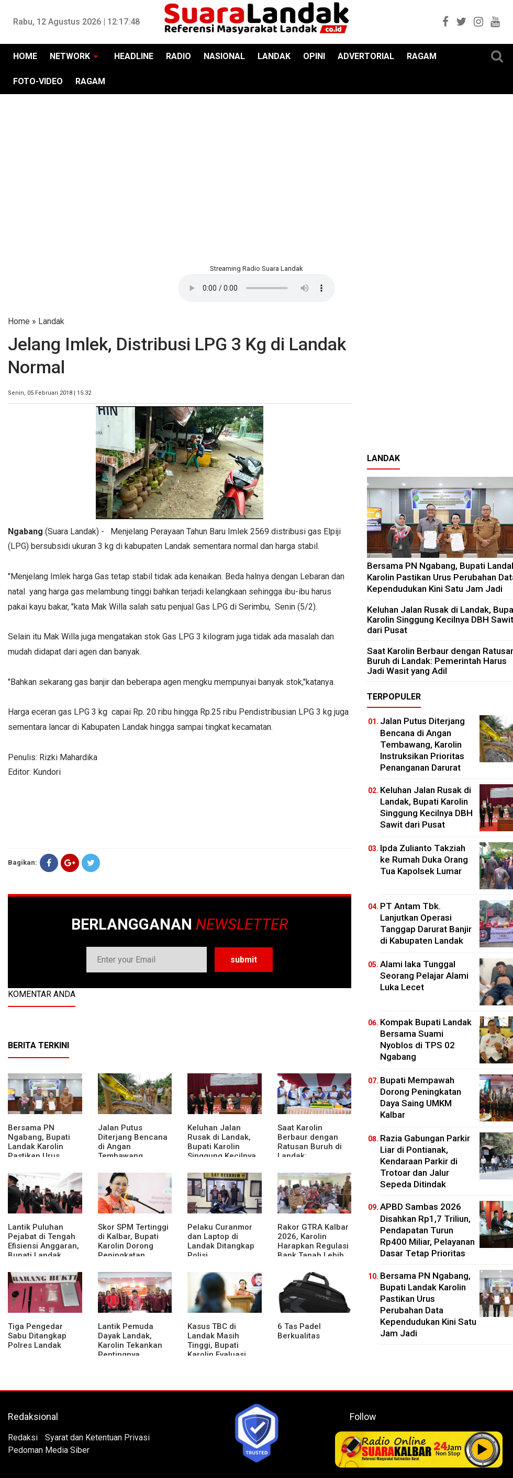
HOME (25, 56)
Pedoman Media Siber (49, 1450)
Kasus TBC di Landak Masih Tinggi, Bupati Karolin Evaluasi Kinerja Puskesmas (223, 1345)
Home (19, 321)
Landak (51, 321)
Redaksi (23, 1437)
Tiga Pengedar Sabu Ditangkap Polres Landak (37, 1336)
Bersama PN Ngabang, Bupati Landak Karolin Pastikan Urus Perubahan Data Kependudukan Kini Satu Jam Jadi (44, 1156)
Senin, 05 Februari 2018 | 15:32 (49, 392)
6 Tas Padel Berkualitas (299, 1331)
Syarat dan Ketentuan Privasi (97, 1437)
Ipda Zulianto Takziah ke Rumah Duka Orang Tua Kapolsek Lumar (424, 859)
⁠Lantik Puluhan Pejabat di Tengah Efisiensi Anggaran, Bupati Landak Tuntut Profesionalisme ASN (43, 1255)
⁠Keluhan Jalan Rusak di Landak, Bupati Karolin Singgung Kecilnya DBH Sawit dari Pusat (221, 1151)
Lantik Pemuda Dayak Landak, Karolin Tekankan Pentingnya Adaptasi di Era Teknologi (130, 1350)
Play (482, 1449)
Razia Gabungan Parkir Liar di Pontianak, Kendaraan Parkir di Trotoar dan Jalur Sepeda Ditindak (425, 1161)
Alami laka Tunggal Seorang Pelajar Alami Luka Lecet (424, 975)
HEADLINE (133, 56)
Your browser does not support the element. (256, 288)
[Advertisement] (256, 178)
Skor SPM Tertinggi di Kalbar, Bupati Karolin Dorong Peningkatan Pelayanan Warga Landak (133, 1250)
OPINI (314, 56)
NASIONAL (224, 56)
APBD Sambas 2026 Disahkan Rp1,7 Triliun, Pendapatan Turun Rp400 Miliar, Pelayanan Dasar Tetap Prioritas (427, 1229)
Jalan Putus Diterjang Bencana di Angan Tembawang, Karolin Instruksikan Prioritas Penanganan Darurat (422, 744)
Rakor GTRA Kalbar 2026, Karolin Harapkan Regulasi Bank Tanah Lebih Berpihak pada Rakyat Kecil (313, 1250)
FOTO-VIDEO (38, 81)
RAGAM (422, 56)
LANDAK (274, 56)
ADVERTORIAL (366, 56)
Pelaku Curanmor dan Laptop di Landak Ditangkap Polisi (220, 1241)
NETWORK (70, 56)
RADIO (178, 56)
